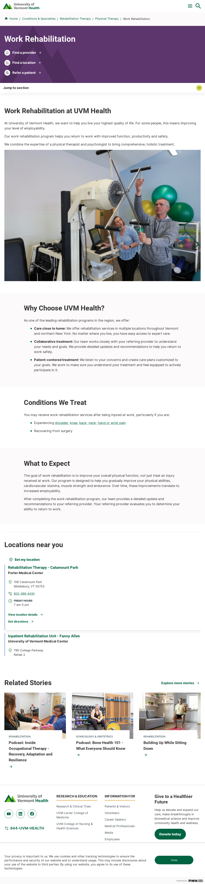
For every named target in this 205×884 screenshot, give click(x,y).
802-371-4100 (149, 803)
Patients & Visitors (142, 19)
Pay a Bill (37, 4)
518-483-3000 (150, 830)
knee (73, 327)
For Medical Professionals (92, 4)
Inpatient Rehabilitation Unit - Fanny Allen (47, 538)
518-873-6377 (82, 830)
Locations (119, 19)
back (83, 327)
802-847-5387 (120, 552)
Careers (138, 4)
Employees (112, 743)
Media (109, 737)
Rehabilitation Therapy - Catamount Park (46, 478)
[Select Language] (161, 4)
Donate (122, 4)
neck (92, 327)
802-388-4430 (120, 492)
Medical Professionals (120, 730)
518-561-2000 (14, 830)
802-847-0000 (14, 803)
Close (174, 860)
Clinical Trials (59, 4)
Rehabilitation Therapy (75, 34)
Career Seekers (115, 724)
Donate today (170, 739)
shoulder (61, 327)
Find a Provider (61, 19)
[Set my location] (24, 464)
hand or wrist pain (112, 327)
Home (13, 34)
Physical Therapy (107, 34)
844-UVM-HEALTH (27, 732)
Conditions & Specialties (92, 19)
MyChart (191, 4)
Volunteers (112, 717)
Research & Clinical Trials (73, 711)
